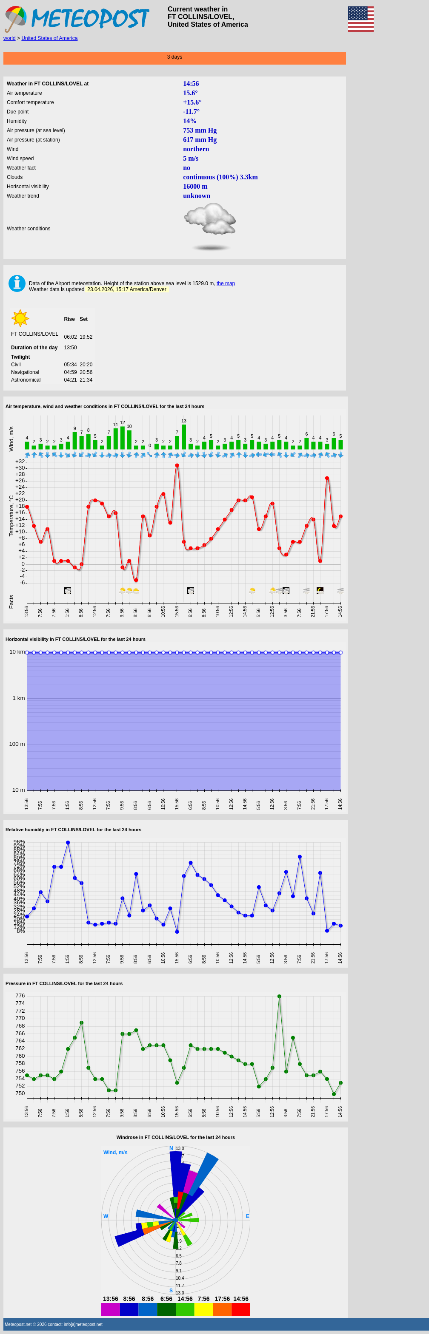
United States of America (49, 38)
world (9, 38)
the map (226, 283)
